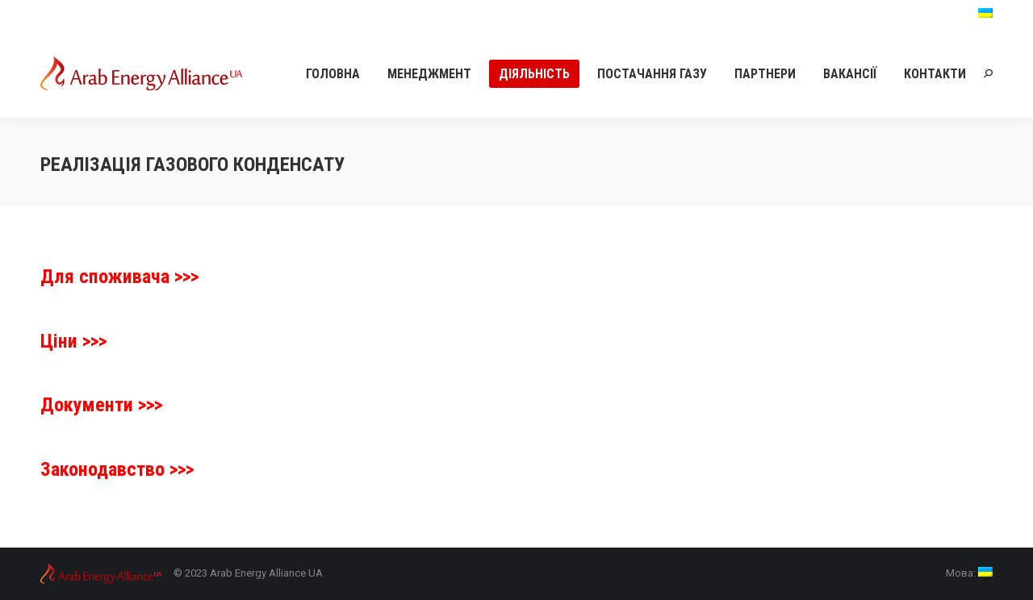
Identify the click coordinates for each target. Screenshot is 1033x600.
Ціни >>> (73, 341)
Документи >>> (101, 405)
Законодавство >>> (117, 469)
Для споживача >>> (119, 276)
